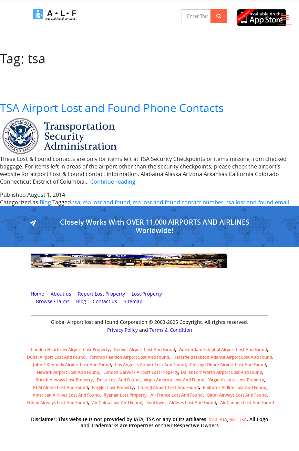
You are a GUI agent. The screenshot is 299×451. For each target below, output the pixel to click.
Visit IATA (218, 419)
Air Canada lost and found (247, 403)
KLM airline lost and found (60, 387)
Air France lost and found (177, 395)
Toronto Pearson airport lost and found (129, 357)
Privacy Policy (122, 330)
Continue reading (112, 181)
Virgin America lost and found (174, 380)
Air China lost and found (117, 403)
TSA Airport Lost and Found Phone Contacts (112, 107)
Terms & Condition (171, 330)
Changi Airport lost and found (168, 387)
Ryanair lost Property (125, 395)
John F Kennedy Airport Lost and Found (72, 365)
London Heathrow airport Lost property (70, 349)
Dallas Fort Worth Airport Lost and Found (221, 372)
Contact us (105, 301)
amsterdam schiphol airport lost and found (223, 349)
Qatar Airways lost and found (237, 395)
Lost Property (147, 294)
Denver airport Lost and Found (144, 349)
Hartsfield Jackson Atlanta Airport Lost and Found (222, 357)
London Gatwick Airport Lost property (140, 372)
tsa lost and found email (257, 202)
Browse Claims (53, 301)
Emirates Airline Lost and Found (234, 387)
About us (61, 294)
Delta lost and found (118, 380)
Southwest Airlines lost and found (181, 403)
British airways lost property (64, 380)
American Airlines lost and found (66, 395)
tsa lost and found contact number (178, 202)
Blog (45, 202)
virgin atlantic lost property (236, 380)
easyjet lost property (113, 387)
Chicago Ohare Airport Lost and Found (228, 365)
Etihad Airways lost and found (57, 403)
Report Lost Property (101, 294)
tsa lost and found (106, 202)
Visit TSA (238, 419)
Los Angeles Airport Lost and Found (150, 365)
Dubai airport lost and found (56, 357)
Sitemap (133, 301)
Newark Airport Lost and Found (68, 372)
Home (37, 294)
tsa (76, 202)
